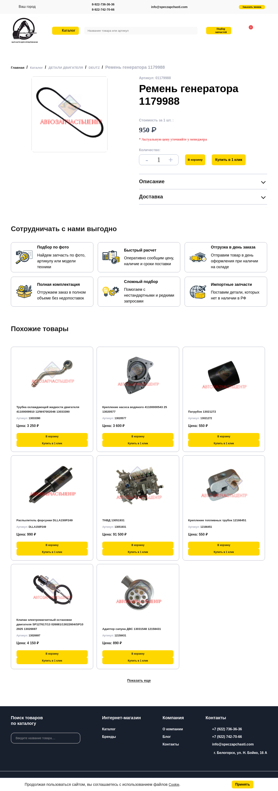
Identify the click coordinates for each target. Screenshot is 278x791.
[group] (69, 114)
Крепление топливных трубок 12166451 (222, 520)
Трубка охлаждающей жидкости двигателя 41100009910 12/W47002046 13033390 (49, 406)
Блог (166, 737)
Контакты (170, 744)
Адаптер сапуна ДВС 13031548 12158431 (136, 629)
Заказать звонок (251, 6)
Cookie (175, 784)
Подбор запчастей (218, 30)
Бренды (109, 737)
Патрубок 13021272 (204, 411)
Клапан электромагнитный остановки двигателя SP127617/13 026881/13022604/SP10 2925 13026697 (49, 624)
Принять (242, 784)
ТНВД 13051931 (115, 520)
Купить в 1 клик (232, 160)
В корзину (197, 160)
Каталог (109, 729)
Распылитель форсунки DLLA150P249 (49, 520)
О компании (172, 729)
